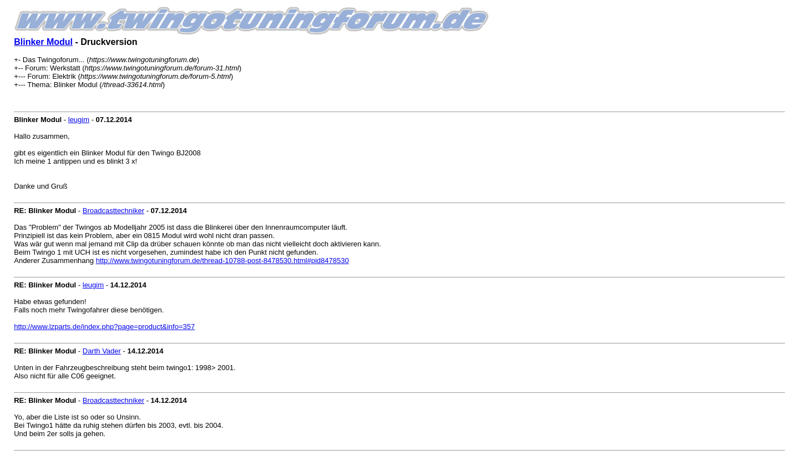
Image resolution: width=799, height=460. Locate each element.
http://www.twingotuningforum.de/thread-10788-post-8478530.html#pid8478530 (222, 260)
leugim (78, 119)
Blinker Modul (43, 42)
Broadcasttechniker (113, 210)
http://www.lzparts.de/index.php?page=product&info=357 (104, 326)
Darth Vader (102, 351)
